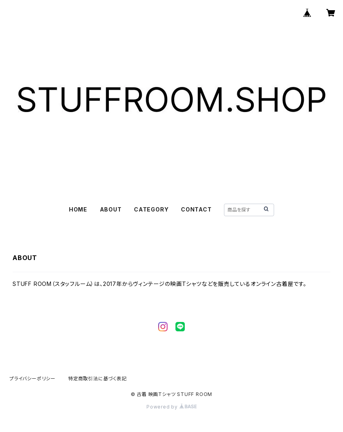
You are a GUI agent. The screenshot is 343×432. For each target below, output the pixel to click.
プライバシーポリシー (32, 378)
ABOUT (111, 209)
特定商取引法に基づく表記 (97, 378)
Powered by (171, 407)
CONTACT (196, 209)
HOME (78, 209)
